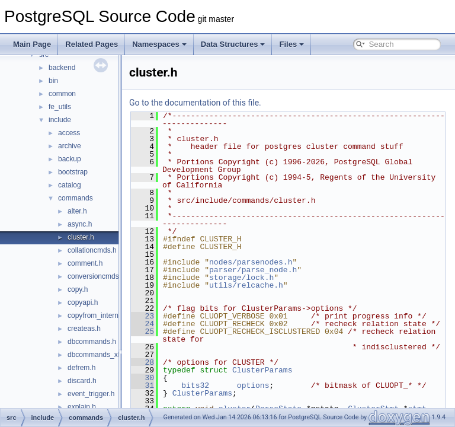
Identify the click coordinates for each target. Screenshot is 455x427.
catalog (69, 185)
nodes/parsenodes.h (280, 262)
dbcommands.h (92, 341)
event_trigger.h (91, 394)
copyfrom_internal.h (99, 315)
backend (62, 67)
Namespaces (159, 44)
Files (291, 44)
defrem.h (81, 368)
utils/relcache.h (276, 285)
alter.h (77, 211)
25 (172, 347)
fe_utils (60, 107)
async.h (80, 224)
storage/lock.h (271, 277)
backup (69, 159)
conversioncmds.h (96, 276)
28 (172, 385)
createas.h (84, 328)
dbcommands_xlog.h (100, 354)
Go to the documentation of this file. (225, 102)
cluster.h (81, 237)
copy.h (78, 289)
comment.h (85, 263)
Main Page (32, 44)
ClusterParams (292, 393)
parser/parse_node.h (282, 270)
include (60, 120)
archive (69, 146)
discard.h (82, 381)
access (69, 133)
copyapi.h (83, 302)
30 (172, 401)
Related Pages (91, 44)
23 (172, 316)
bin (53, 81)
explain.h (82, 407)
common (62, 94)
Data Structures (233, 44)
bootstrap (73, 172)
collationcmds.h (92, 250)
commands (75, 198)
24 (172, 331)
